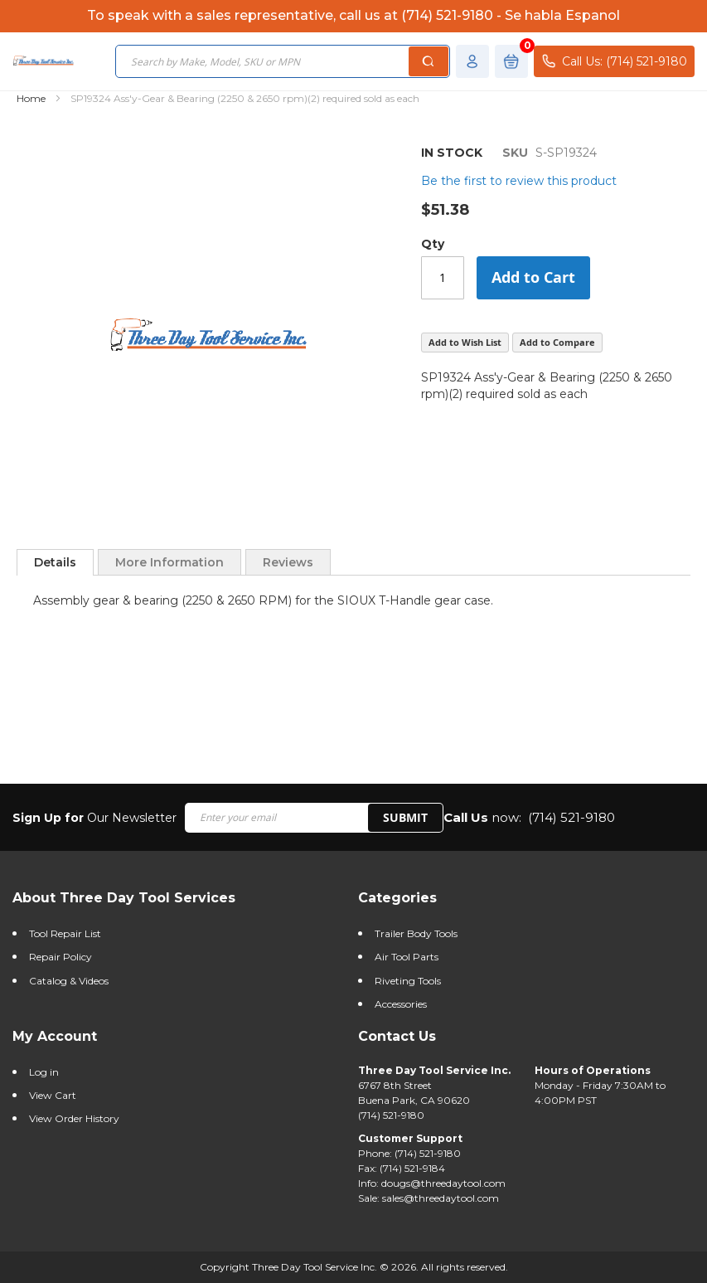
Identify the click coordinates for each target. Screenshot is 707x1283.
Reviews (288, 562)
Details (55, 562)
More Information (169, 562)
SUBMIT (405, 817)
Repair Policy (60, 956)
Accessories (401, 1004)
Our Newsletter (94, 817)
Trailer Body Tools (416, 933)
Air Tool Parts (406, 956)
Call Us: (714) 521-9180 (614, 61)
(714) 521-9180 (571, 817)
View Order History (74, 1118)
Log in (44, 1072)
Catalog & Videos (69, 980)
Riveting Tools (408, 980)
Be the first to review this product (519, 180)
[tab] (55, 562)
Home (31, 98)
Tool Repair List (65, 933)
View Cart (52, 1095)
